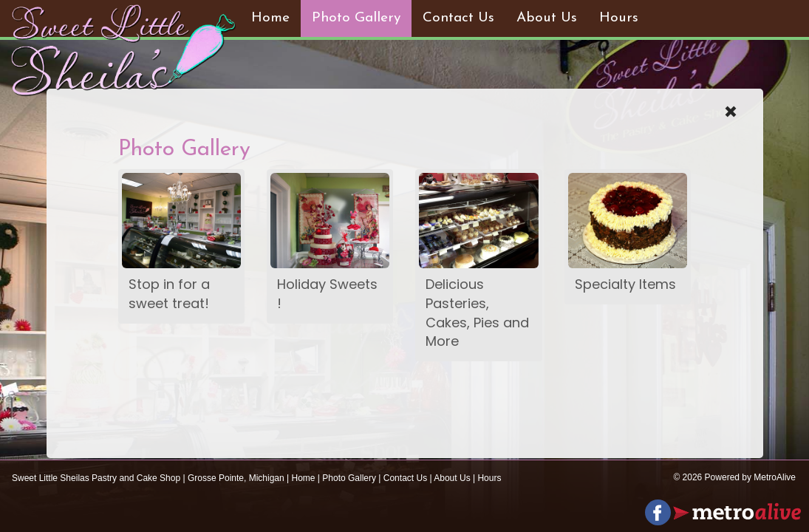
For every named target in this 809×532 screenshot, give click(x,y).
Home (270, 18)
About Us (546, 18)
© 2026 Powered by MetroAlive (734, 477)
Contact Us (458, 18)
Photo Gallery (356, 18)
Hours (618, 18)
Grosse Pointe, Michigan (236, 478)
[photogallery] (181, 221)
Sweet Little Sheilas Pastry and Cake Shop (96, 478)
